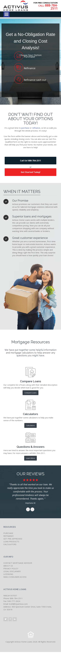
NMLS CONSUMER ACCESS (14, 577)
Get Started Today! (30, 172)
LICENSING (8, 574)
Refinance (29, 67)
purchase (25, 128)
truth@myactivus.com (18, 604)
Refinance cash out (34, 79)
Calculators (30, 425)
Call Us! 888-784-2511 (30, 160)
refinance (36, 128)
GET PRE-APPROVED (12, 538)
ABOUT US (8, 565)
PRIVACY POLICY (10, 568)
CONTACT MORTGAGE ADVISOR (17, 563)
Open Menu (6, 14)
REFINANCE (8, 536)
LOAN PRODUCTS (11, 541)
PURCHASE (8, 533)
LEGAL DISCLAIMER (12, 571)
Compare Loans (30, 393)
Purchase (29, 55)
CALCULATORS (9, 544)
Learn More (30, 458)
